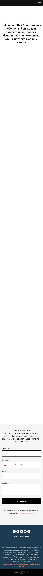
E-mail (4, 472)
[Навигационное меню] (39, 3)
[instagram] (21, 531)
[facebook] (14, 531)
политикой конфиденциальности (26, 513)
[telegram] (28, 531)
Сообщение (6, 483)
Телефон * (6, 460)
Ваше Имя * (6, 449)
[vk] (17, 531)
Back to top (21, 540)
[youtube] (25, 531)
